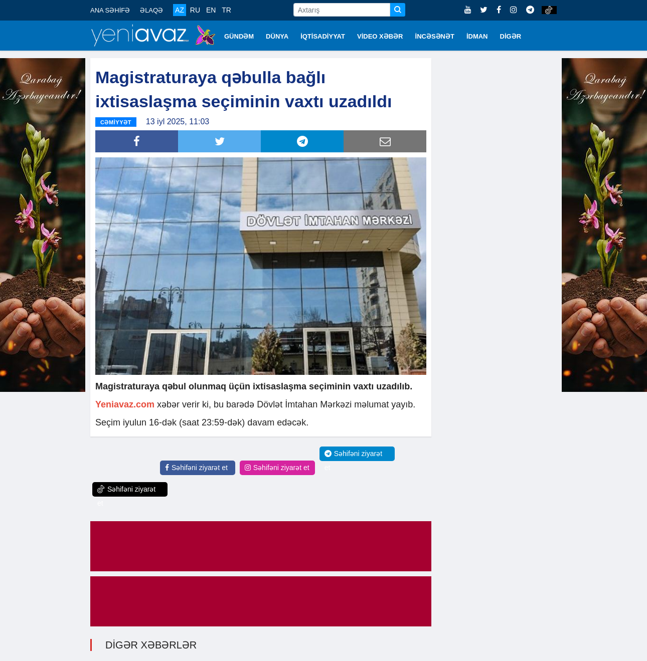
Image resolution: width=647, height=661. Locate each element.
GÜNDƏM (239, 36)
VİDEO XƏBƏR (380, 36)
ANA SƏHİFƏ (110, 10)
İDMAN (477, 36)
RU (195, 10)
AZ (179, 10)
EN (211, 10)
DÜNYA (277, 36)
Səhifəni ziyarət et (196, 468)
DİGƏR (511, 36)
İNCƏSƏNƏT (434, 36)
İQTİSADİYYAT (322, 36)
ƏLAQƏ (151, 10)
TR (226, 10)
